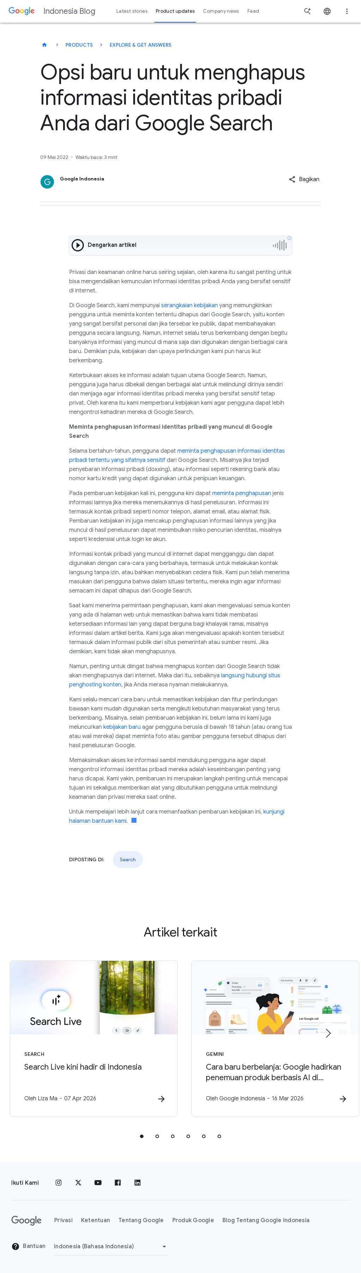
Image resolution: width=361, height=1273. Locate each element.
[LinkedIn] (137, 1182)
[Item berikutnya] (328, 1033)
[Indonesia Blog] (44, 44)
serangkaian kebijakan (189, 305)
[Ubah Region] (111, 1246)
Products (79, 45)
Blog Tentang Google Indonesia (266, 1220)
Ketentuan (95, 1220)
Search (128, 859)
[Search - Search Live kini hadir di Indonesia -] (88, 1038)
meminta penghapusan (241, 493)
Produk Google (193, 1220)
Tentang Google (141, 1220)
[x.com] (78, 1182)
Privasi (63, 1220)
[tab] (141, 1136)
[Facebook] (117, 1182)
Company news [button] (221, 11)
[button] (304, 179)
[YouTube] (98, 1182)
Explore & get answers (140, 45)
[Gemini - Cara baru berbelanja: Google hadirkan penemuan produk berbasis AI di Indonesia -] (273, 1038)
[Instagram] (58, 1182)
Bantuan (28, 1246)
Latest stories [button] (131, 11)
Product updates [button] (175, 11)
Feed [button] (253, 11)
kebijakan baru (122, 727)
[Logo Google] (26, 1220)
